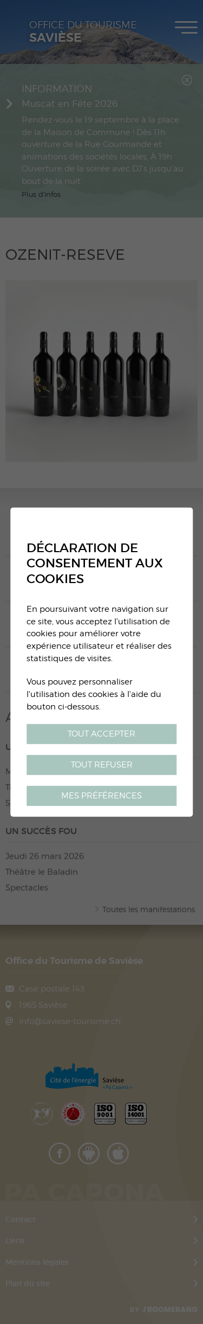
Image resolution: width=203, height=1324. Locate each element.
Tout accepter (101, 733)
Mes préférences (101, 795)
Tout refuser (102, 764)
